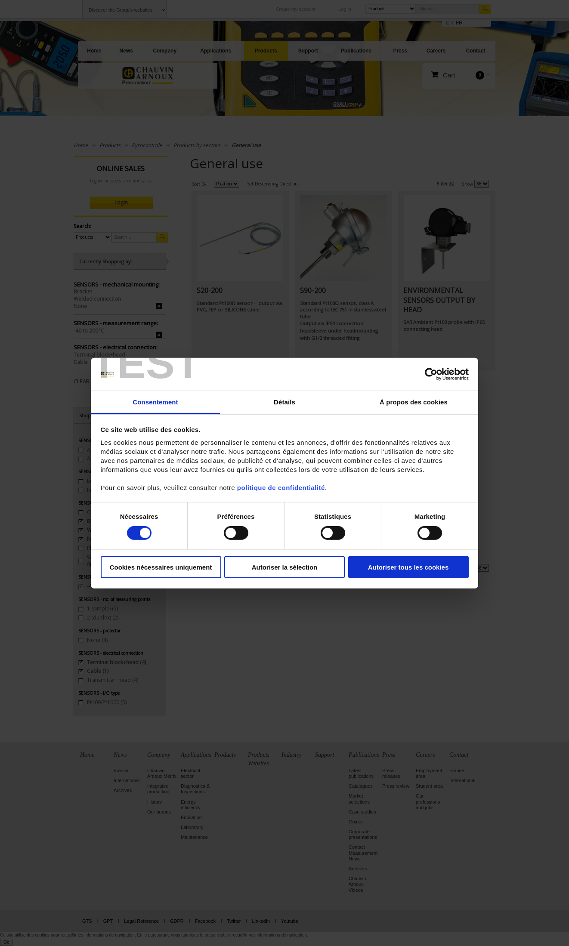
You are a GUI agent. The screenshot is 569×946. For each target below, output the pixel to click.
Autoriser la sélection (285, 567)
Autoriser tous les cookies (408, 567)
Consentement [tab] (155, 402)
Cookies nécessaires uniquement (161, 567)
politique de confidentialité (281, 487)
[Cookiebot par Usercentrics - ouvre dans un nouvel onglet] (431, 374)
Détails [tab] (284, 402)
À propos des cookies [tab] (414, 402)
